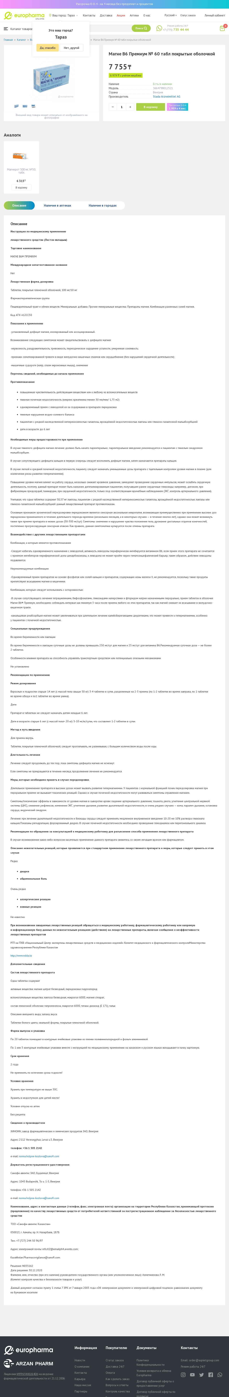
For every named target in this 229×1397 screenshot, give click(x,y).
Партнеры (81, 1391)
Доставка (106, 15)
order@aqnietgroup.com (204, 1360)
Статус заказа (188, 15)
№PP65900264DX (27, 1374)
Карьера (80, 1379)
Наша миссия (83, 1385)
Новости (80, 1360)
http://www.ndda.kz (21, 955)
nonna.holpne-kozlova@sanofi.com (39, 1156)
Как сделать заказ (117, 1379)
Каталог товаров (18, 29)
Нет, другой (71, 48)
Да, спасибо (48, 48)
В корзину (151, 107)
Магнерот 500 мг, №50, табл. (21, 171)
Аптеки (134, 15)
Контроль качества (118, 1391)
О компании (82, 1366)
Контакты (89, 15)
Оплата (110, 1372)
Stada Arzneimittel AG (166, 96)
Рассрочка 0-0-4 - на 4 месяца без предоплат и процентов (114, 4)
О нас (146, 15)
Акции (121, 15)
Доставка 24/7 (115, 1366)
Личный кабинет (215, 15)
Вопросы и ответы (117, 1385)
